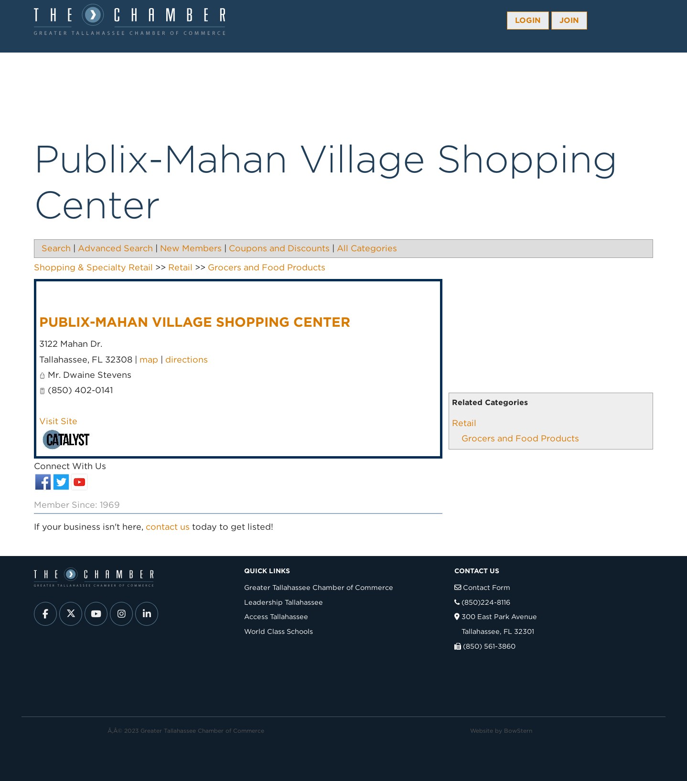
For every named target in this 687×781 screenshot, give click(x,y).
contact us (168, 527)
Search (56, 248)
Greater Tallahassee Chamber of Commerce (318, 587)
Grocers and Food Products (520, 438)
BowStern (518, 730)
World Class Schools (278, 631)
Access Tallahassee (276, 616)
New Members (191, 248)
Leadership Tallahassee (283, 602)
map (149, 359)
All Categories (367, 248)
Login (528, 20)
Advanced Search (115, 248)
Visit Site (58, 421)
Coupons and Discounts (279, 248)
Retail (464, 423)
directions (186, 359)
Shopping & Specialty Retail (93, 267)
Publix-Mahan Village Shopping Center (194, 322)
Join (569, 20)
